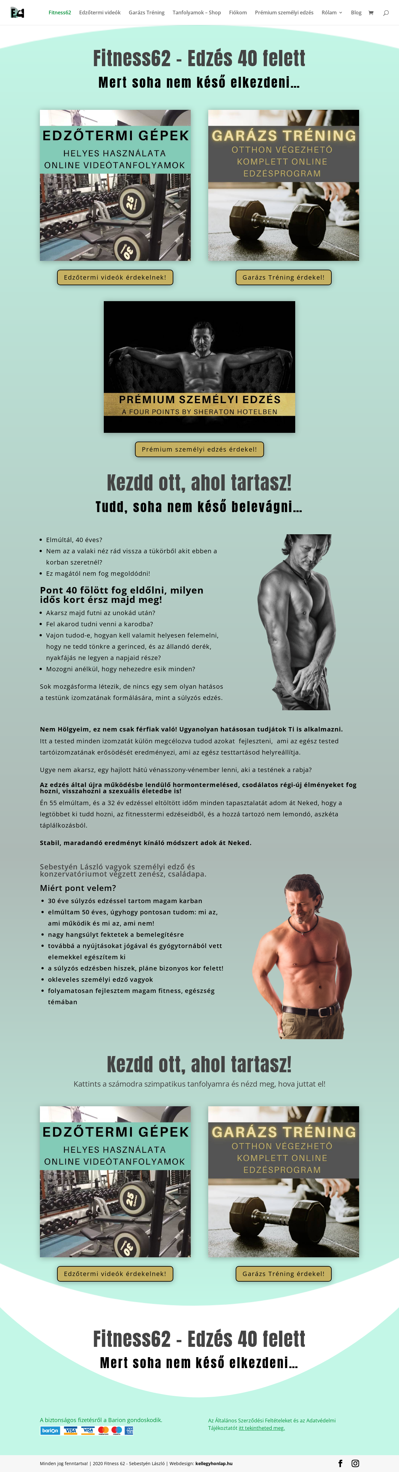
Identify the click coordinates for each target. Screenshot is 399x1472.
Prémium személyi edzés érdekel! (199, 449)
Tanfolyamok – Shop (197, 13)
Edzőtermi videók (100, 13)
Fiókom (238, 13)
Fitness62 (60, 13)
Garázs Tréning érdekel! (284, 277)
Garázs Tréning (147, 13)
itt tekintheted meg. (262, 1428)
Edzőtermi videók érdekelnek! (115, 277)
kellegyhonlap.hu (214, 1463)
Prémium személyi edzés (284, 13)
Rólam (329, 13)
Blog (356, 13)
